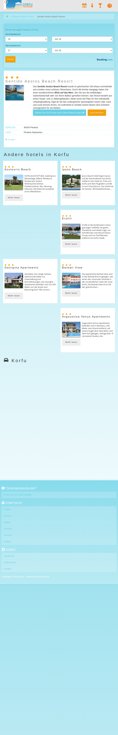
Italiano (7, 522)
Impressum (9, 556)
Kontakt (7, 569)
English (7, 509)
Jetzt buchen (97, 112)
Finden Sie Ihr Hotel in (17, 495)
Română (8, 535)
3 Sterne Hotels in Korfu (22, 16)
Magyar (7, 541)
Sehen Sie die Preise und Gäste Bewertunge (59, 112)
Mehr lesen (14, 197)
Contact (10, 139)
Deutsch (8, 516)
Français (8, 528)
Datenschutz (10, 562)
